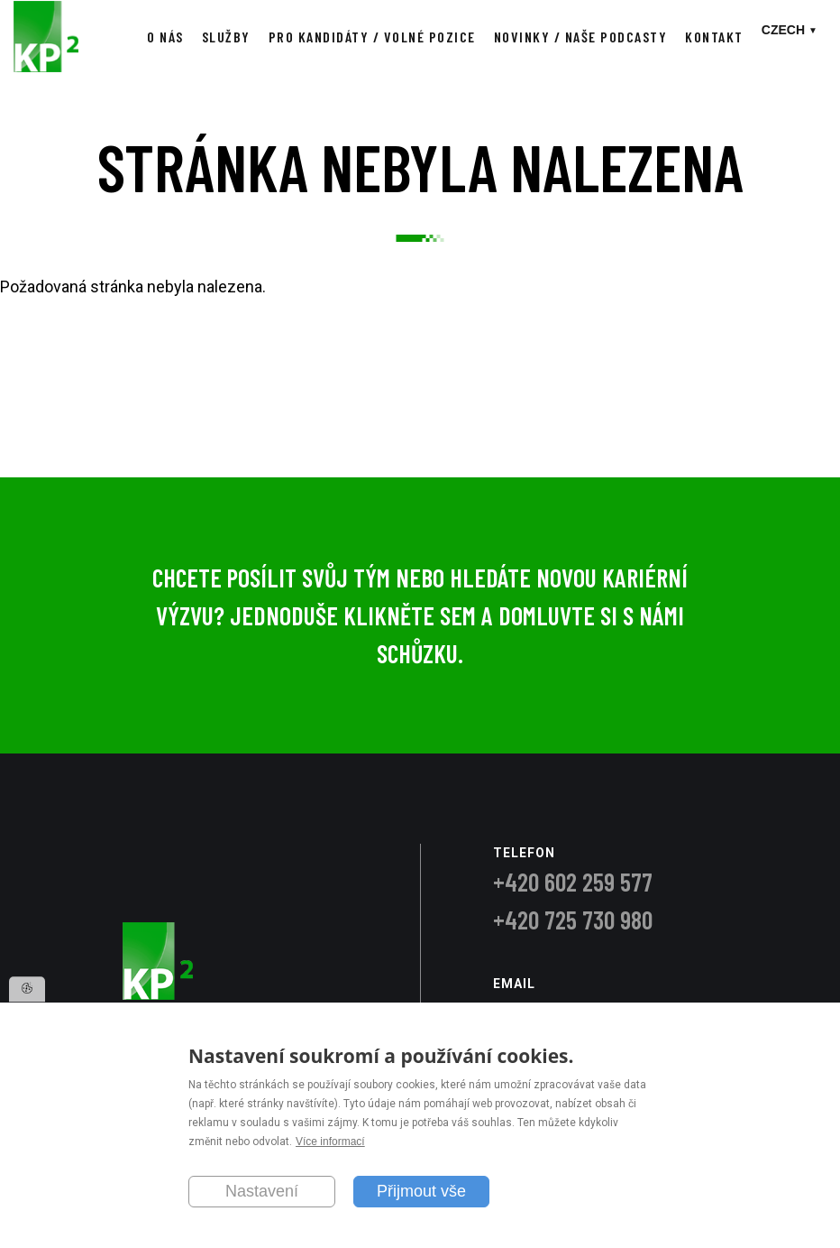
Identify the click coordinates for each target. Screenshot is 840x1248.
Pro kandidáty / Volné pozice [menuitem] (372, 36)
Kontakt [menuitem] (714, 36)
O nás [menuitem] (165, 36)
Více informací (330, 1142)
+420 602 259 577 (573, 881)
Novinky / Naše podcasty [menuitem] (581, 36)
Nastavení (261, 1191)
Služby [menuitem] (226, 36)
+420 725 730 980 (573, 919)
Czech (783, 30)
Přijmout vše (421, 1191)
